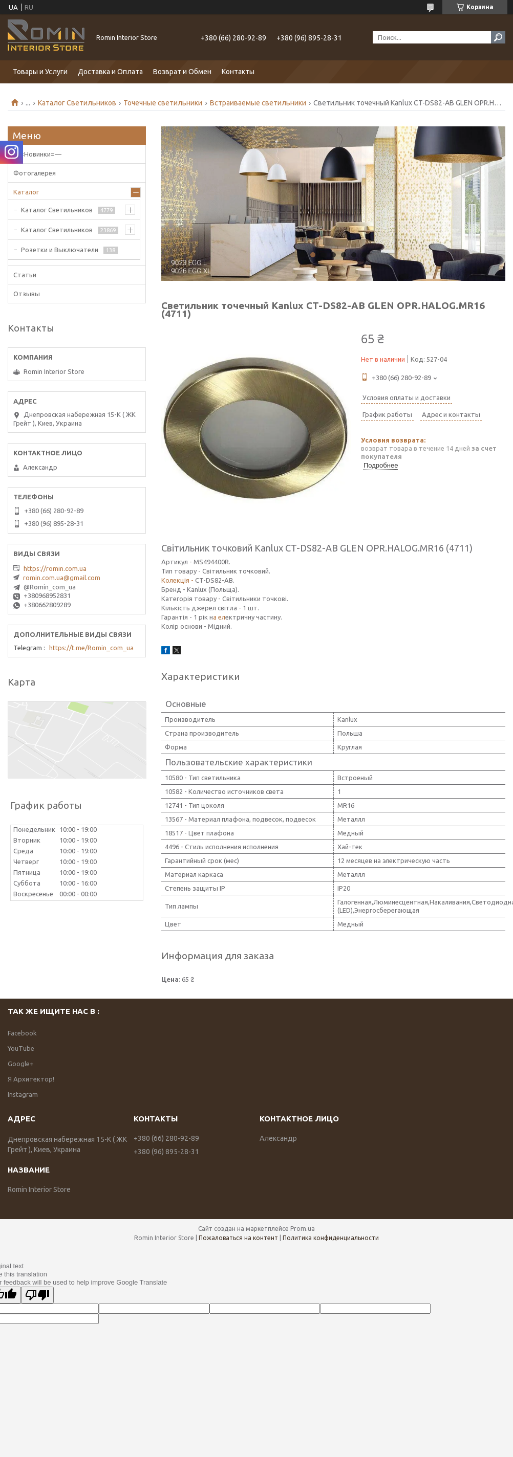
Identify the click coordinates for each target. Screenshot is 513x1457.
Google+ (21, 1063)
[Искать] (498, 37)
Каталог (26, 191)
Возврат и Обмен (182, 72)
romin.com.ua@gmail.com (61, 577)
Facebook (22, 1032)
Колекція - (177, 580)
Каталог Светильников (77, 103)
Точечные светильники (162, 103)
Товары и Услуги (40, 72)
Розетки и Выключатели (59, 249)
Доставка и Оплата (110, 72)
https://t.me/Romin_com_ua (91, 647)
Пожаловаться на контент (238, 1237)
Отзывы (26, 293)
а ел (219, 617)
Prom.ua (302, 1228)
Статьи (24, 274)
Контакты (238, 72)
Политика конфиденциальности (331, 1237)
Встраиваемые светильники (258, 103)
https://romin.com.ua (55, 568)
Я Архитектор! (31, 1079)
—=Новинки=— (37, 154)
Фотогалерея (34, 172)
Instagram (23, 1094)
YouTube (21, 1048)
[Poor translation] (37, 1295)
